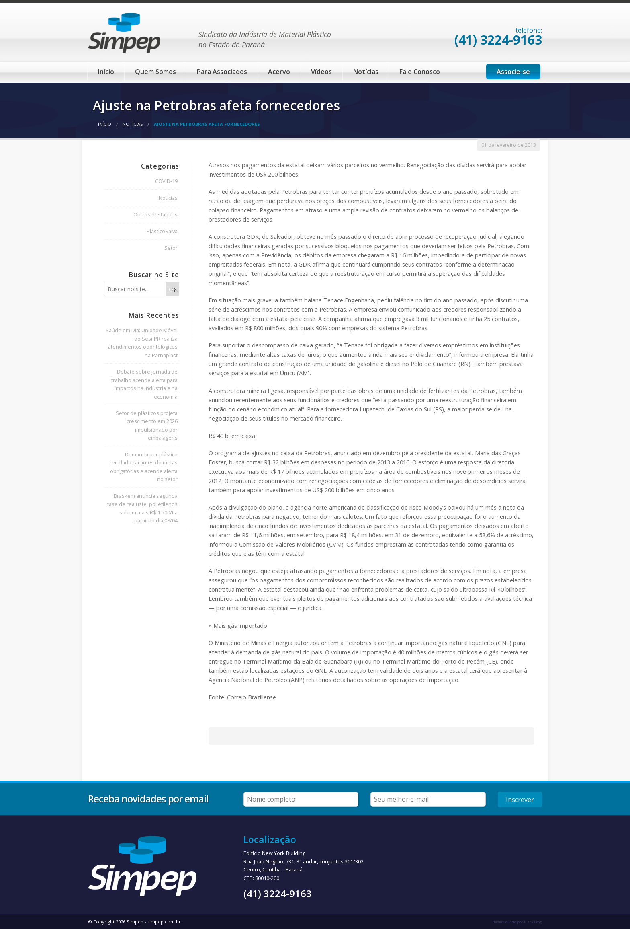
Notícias (365, 71)
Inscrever (520, 799)
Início (106, 71)
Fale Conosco (419, 71)
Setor (171, 247)
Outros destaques (155, 214)
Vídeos (321, 71)
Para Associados (222, 71)
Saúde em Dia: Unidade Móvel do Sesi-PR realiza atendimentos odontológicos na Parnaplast (142, 342)
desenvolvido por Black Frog (517, 922)
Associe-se (513, 71)
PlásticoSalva (162, 231)
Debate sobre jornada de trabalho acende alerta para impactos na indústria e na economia (144, 384)
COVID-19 (166, 181)
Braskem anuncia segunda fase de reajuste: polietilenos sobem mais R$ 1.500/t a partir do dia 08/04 (142, 508)
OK (173, 289)
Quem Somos (155, 71)
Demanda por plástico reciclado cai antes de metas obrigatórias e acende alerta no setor (144, 467)
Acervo (279, 71)
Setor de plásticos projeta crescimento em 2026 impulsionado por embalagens (147, 425)
